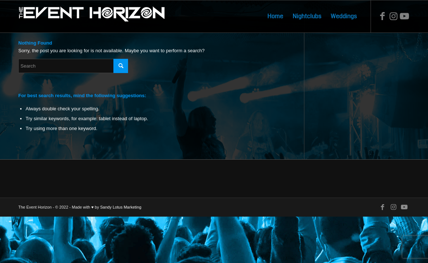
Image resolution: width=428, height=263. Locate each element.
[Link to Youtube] (404, 16)
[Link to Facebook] (382, 16)
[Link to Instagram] (393, 16)
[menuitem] (275, 16)
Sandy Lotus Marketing (121, 207)
